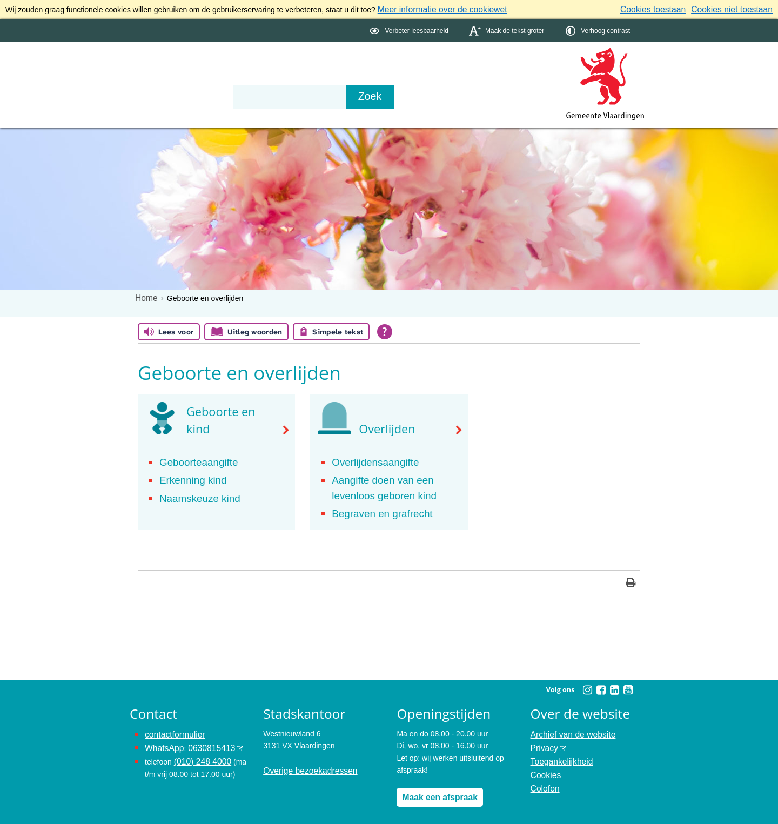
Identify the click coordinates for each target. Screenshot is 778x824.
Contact (360, 76)
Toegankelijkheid (559, 749)
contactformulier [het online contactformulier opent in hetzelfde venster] (172, 725)
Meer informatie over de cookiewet (435, 8)
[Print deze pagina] (631, 575)
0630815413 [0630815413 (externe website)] (205, 737)
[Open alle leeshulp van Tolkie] (384, 330)
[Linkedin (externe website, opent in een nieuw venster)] (614, 682)
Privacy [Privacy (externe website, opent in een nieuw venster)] (543, 737)
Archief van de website (569, 725)
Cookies (544, 762)
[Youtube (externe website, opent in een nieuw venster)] (628, 682)
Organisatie (295, 76)
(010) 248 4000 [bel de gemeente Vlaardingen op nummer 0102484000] (199, 749)
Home (145, 296)
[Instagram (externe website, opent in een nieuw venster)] (587, 682)
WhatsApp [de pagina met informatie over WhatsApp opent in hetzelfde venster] (162, 737)
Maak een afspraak (436, 787)
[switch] (409, 28)
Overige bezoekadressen (305, 762)
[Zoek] (505, 95)
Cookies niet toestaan (736, 8)
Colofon (543, 773)
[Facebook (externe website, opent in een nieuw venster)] (601, 682)
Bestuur (230, 76)
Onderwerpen (161, 76)
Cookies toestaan (665, 8)
